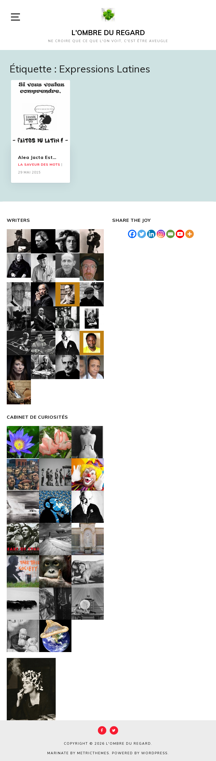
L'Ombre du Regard (108, 32)
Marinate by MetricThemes (78, 753)
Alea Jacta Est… (37, 157)
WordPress (154, 753)
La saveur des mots (39, 164)
